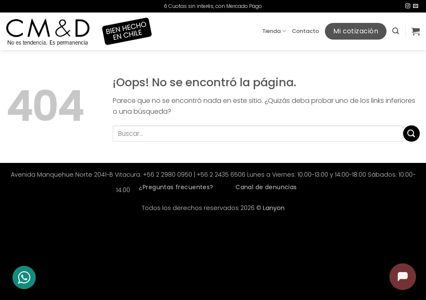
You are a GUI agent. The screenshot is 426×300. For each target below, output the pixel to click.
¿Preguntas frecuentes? (176, 187)
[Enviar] (411, 133)
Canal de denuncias (266, 187)
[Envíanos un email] (415, 6)
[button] (395, 31)
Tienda (274, 31)
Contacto (305, 31)
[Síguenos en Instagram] (407, 6)
